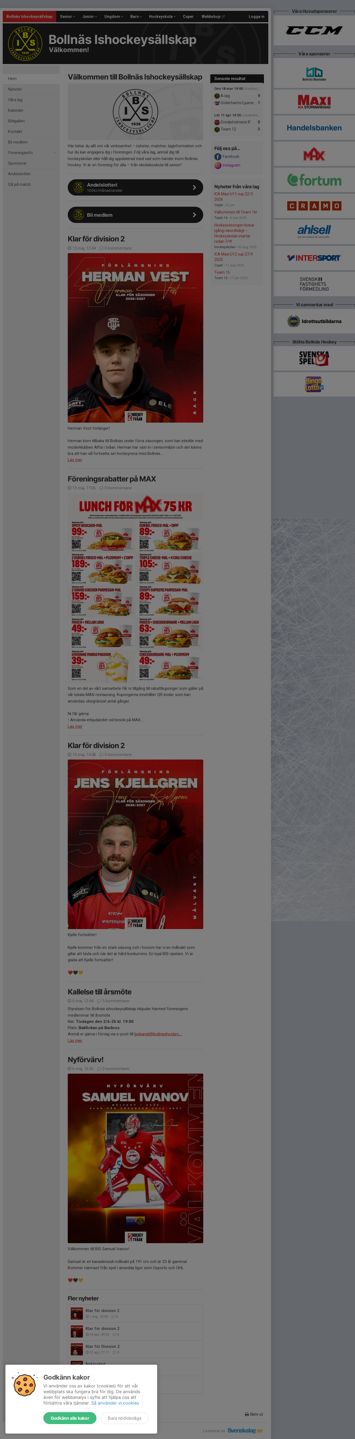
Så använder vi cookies (115, 1403)
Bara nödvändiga (124, 1418)
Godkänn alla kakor (70, 1418)
